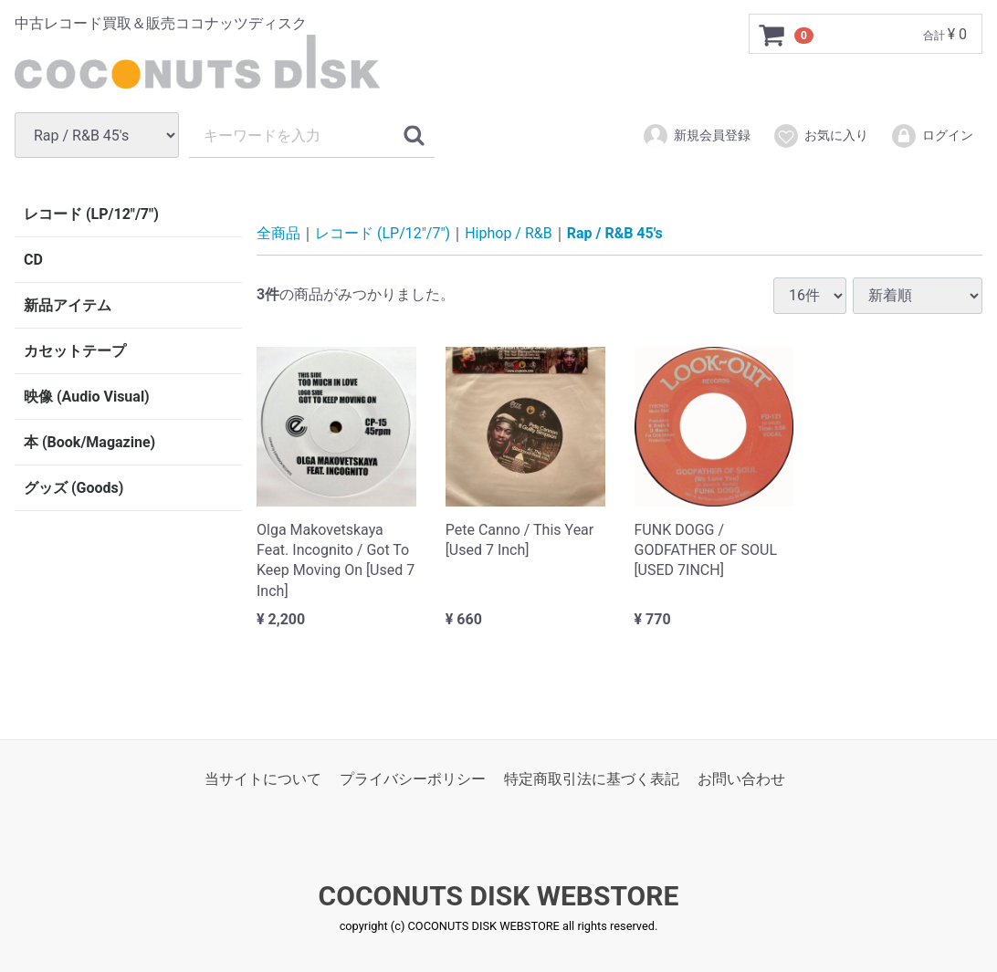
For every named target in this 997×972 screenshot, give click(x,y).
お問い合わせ (741, 778)
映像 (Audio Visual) (87, 396)
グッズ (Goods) (73, 487)
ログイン (931, 136)
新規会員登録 (696, 136)
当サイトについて (263, 778)
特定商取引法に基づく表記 (591, 778)
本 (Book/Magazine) (89, 442)
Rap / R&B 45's (615, 233)
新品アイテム (67, 305)
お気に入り (820, 136)
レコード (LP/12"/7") (91, 214)
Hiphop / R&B (508, 233)
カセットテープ (75, 351)
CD (33, 259)
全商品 (278, 233)
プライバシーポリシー (413, 778)
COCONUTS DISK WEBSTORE (499, 896)
